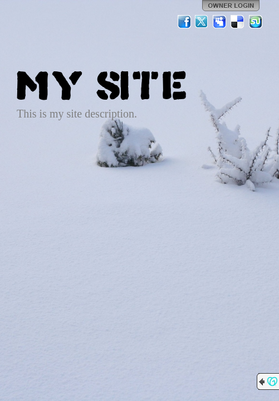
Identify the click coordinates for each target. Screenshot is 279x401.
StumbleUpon (255, 22)
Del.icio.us (238, 22)
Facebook (184, 22)
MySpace (220, 22)
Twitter (202, 22)
